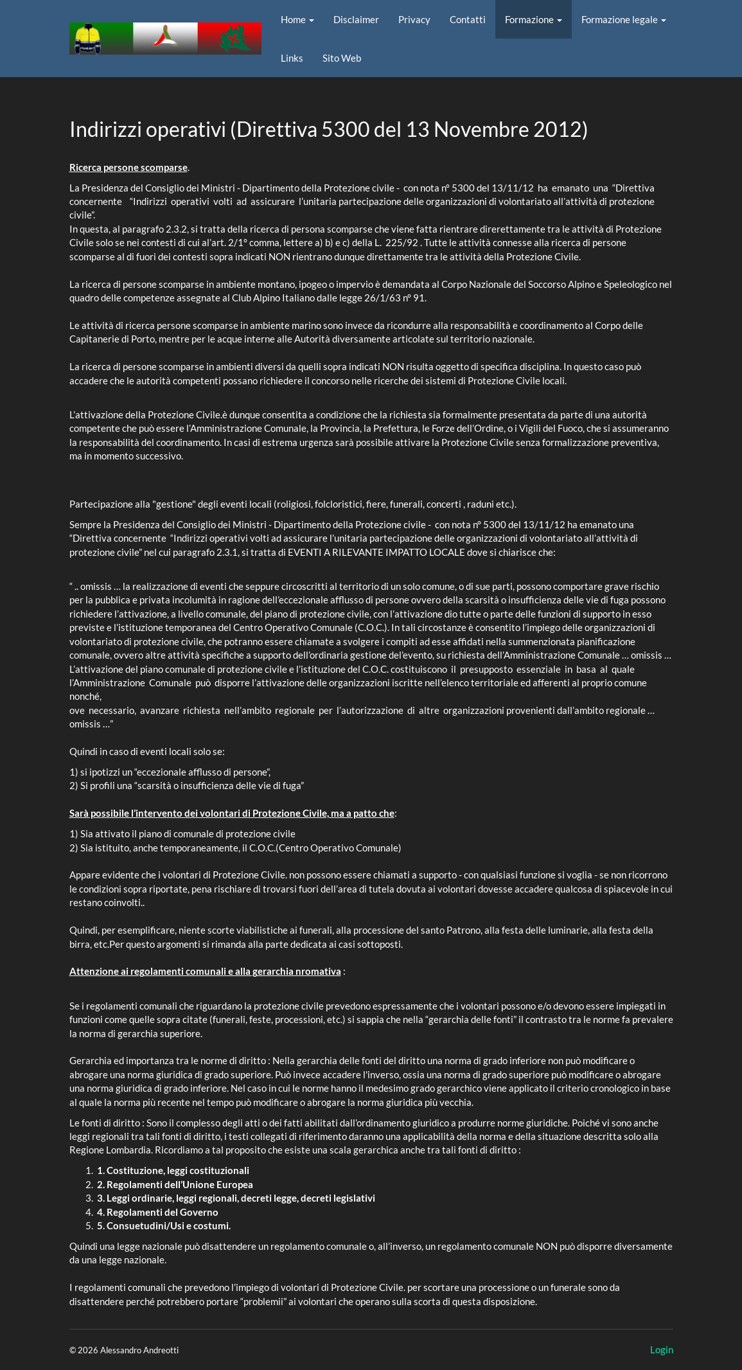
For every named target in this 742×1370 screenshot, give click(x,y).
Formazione (533, 19)
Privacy (414, 19)
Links (292, 58)
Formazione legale (623, 19)
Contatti (468, 19)
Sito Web (341, 58)
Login (661, 1349)
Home (297, 19)
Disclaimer (356, 19)
